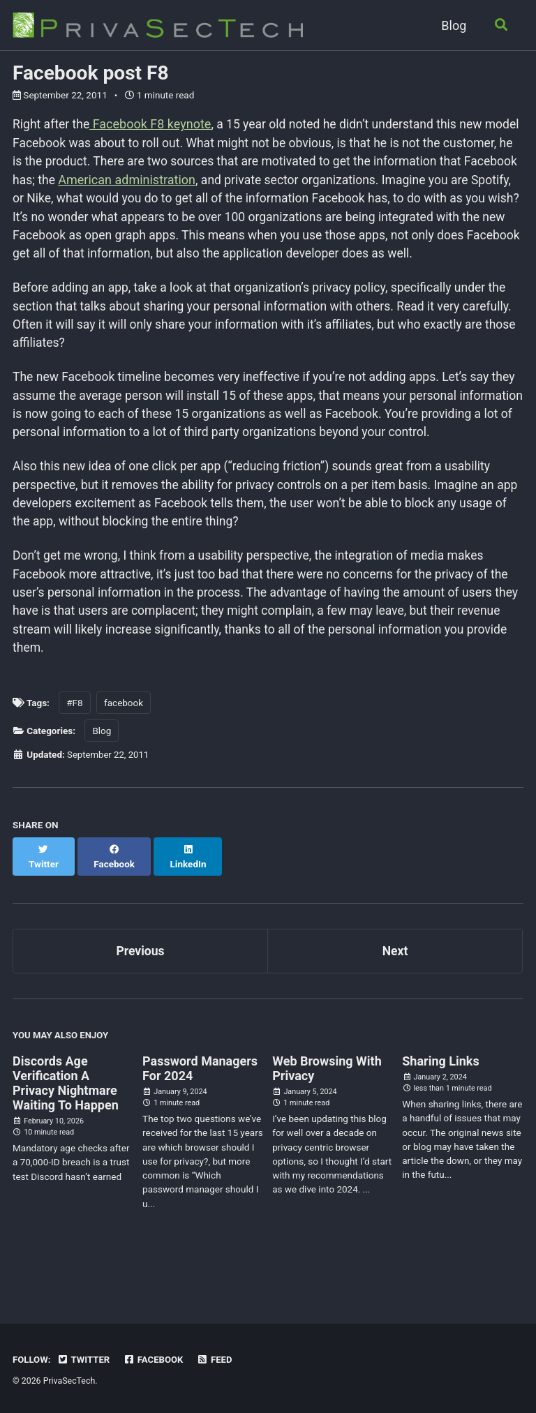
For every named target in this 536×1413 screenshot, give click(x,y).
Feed (218, 1360)
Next (395, 987)
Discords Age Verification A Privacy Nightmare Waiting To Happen (66, 1121)
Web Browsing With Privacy (327, 1106)
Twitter (85, 1360)
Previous (140, 987)
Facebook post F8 (91, 72)
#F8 (74, 753)
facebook (123, 753)
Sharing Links (440, 1099)
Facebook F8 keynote (152, 124)
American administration (211, 180)
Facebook (156, 1360)
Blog (452, 25)
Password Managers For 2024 (200, 1106)
